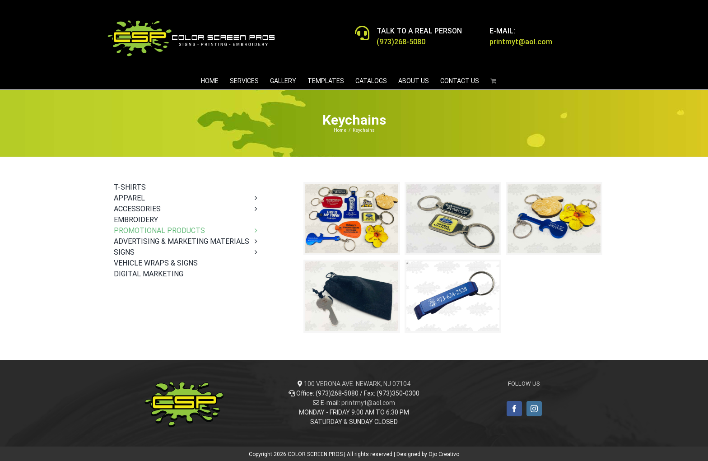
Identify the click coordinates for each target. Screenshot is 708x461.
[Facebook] (514, 408)
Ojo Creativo (444, 454)
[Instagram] (534, 408)
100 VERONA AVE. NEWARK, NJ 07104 (357, 383)
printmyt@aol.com (368, 402)
